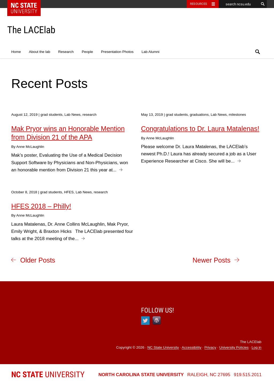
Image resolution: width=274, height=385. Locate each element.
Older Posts (37, 260)
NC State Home (27, 4)
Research (66, 52)
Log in (256, 348)
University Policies (234, 348)
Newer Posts (211, 260)
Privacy (210, 348)
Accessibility (191, 348)
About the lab (39, 52)
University (48, 374)
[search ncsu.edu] (239, 4)
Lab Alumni (150, 52)
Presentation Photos (117, 52)
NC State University (163, 348)
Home (16, 52)
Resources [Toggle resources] (198, 4)
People (87, 52)
